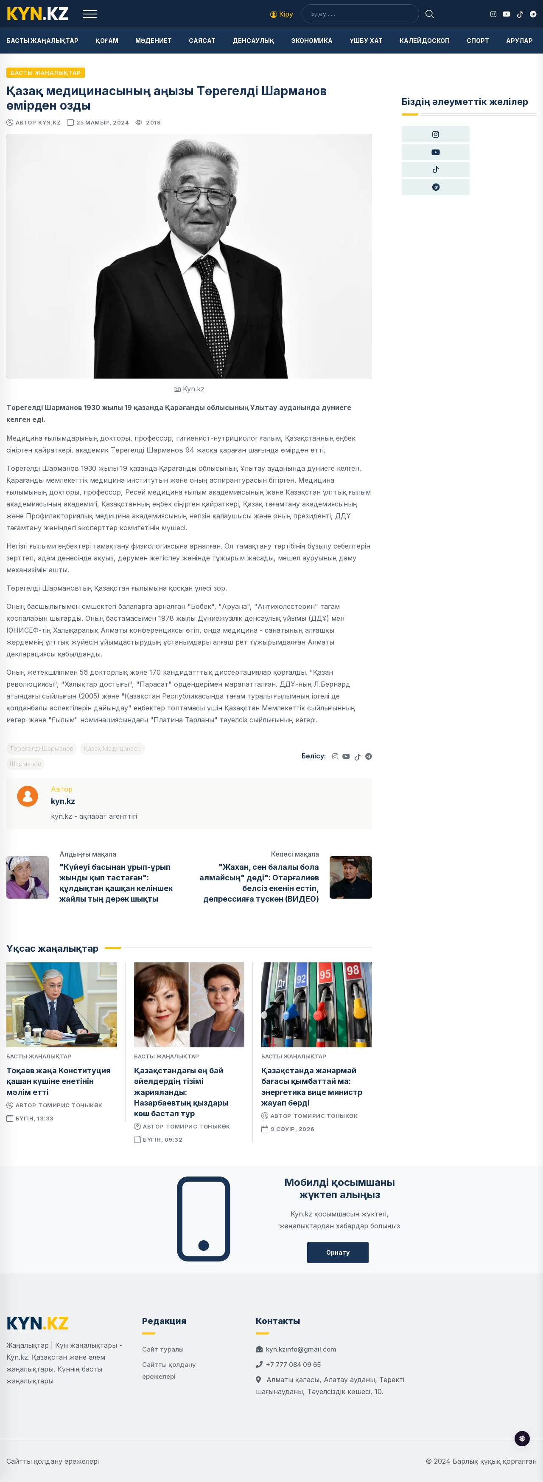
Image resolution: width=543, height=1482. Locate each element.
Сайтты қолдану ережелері (52, 1461)
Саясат (202, 40)
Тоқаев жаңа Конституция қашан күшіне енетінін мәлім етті (58, 1081)
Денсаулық (253, 40)
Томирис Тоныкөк (70, 1105)
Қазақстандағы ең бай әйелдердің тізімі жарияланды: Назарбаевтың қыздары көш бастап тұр (181, 1092)
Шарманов (25, 764)
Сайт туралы (163, 1349)
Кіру (281, 14)
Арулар (519, 40)
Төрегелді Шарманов (41, 748)
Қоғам (106, 40)
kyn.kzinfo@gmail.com (301, 1349)
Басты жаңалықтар (42, 40)
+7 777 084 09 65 (293, 1364)
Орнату (338, 1252)
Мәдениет (153, 40)
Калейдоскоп (425, 40)
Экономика (312, 40)
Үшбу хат (366, 40)
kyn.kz (49, 122)
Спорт (478, 40)
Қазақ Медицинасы (113, 748)
